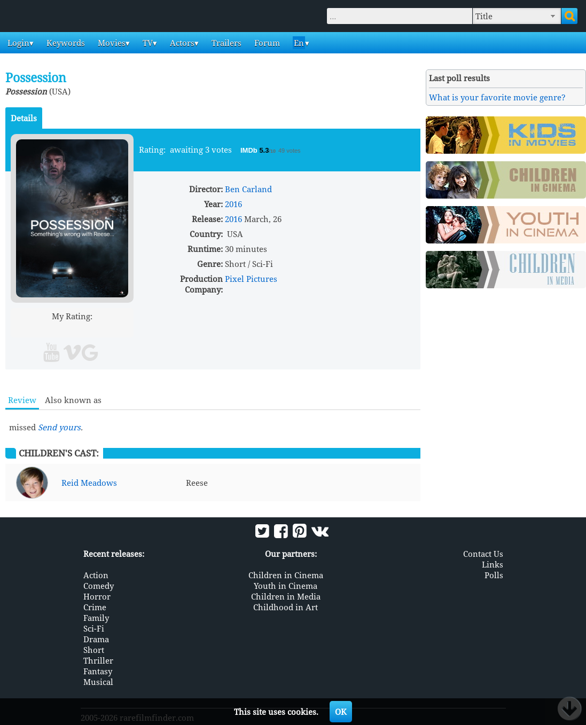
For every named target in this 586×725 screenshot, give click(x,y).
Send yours (59, 427)
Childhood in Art (285, 607)
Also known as (73, 400)
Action (95, 575)
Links (492, 564)
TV (146, 42)
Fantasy (97, 671)
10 (113, 328)
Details (24, 118)
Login (17, 42)
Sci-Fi (93, 628)
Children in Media (286, 596)
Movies (111, 42)
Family (96, 617)
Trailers (225, 42)
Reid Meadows (89, 482)
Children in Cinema (285, 575)
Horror (97, 596)
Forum (266, 42)
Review (22, 400)
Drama (96, 639)
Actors (181, 42)
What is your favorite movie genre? (497, 97)
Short (93, 649)
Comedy (98, 585)
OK (341, 711)
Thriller (98, 660)
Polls (494, 575)
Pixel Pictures (251, 278)
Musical (98, 681)
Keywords (64, 42)
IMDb (249, 150)
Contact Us (483, 553)
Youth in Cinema (285, 585)
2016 (233, 204)
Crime (94, 607)
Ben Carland (248, 189)
